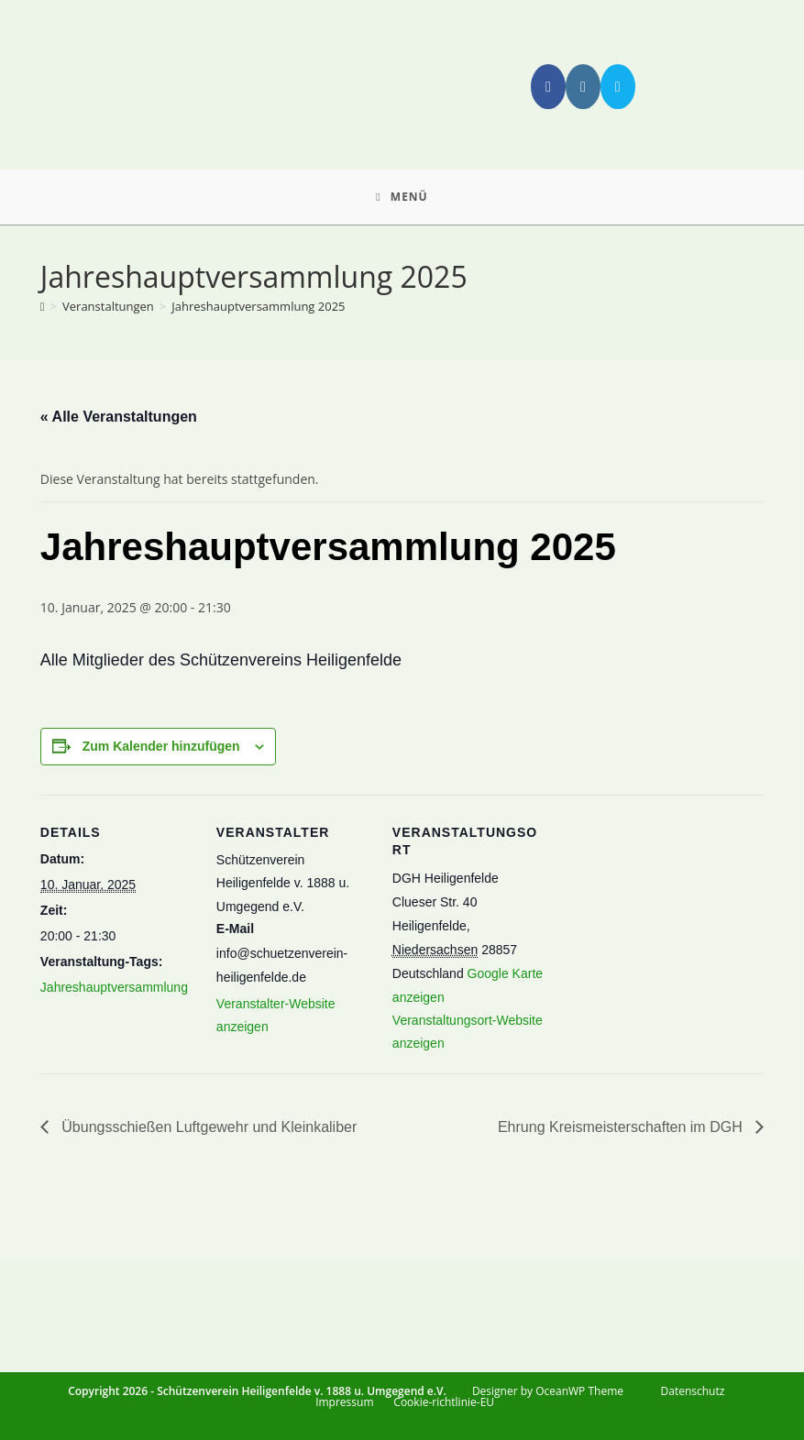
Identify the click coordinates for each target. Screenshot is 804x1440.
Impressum (344, 1402)
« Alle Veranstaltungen (118, 416)
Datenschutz (693, 1391)
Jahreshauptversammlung (114, 987)
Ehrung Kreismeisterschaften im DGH (622, 1127)
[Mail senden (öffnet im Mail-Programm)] (617, 86)
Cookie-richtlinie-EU (443, 1402)
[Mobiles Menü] (401, 197)
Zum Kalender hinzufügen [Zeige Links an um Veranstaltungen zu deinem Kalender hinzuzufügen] (161, 746)
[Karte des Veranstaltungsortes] (665, 984)
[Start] (42, 306)
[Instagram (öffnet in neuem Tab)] (583, 86)
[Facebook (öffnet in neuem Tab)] (548, 86)
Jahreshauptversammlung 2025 (258, 306)
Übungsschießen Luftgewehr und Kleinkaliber (207, 1127)
